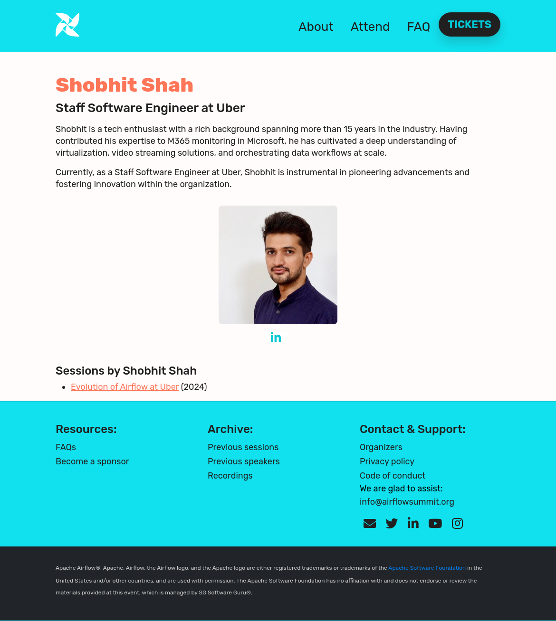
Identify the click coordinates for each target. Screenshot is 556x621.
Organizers (381, 447)
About (316, 26)
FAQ (419, 26)
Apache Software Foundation (427, 568)
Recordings (230, 475)
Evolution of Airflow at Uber (125, 387)
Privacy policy (387, 461)
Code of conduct (392, 475)
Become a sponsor (92, 461)
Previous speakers (244, 461)
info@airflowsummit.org (407, 502)
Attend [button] (370, 26)
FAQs (66, 447)
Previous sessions (243, 447)
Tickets (469, 24)
